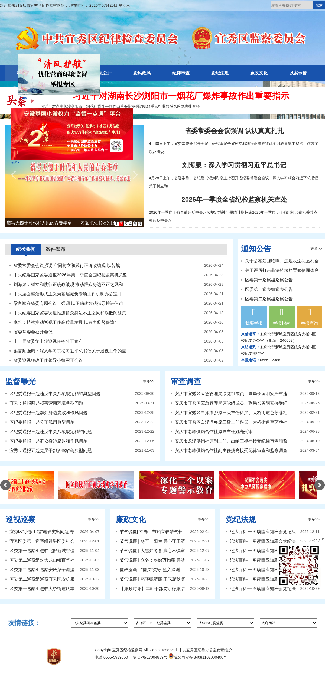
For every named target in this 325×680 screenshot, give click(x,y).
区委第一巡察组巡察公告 (269, 280)
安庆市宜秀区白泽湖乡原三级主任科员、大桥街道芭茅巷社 (231, 412)
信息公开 (103, 73)
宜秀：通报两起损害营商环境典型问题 (46, 403)
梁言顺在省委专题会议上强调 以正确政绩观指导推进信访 (68, 303)
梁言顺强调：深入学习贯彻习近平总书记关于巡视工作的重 (70, 351)
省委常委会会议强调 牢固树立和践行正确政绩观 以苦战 (67, 265)
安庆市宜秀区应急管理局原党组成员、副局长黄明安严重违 (231, 393)
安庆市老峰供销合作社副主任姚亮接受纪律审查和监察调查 (231, 450)
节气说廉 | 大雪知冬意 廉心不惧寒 (152, 550)
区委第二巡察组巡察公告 (269, 299)
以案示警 (298, 73)
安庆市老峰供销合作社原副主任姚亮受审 (214, 431)
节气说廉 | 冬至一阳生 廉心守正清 (152, 541)
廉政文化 (259, 73)
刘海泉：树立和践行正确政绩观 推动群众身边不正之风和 (68, 284)
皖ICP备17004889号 (150, 657)
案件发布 (55, 249)
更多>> (316, 248)
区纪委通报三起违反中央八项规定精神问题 (50, 431)
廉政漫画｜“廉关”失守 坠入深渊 (150, 569)
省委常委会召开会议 (33, 332)
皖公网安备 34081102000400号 (197, 657)
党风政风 (142, 73)
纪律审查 (181, 73)
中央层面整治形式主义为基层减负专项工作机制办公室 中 (68, 294)
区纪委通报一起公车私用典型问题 (41, 422)
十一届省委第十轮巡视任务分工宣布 (48, 341)
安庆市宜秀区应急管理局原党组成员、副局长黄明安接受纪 (231, 403)
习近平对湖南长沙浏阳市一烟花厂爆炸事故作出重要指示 (181, 96)
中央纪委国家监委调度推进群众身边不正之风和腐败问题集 (70, 313)
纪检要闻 (25, 249)
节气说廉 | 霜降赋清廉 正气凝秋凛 (152, 579)
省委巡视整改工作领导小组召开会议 (48, 360)
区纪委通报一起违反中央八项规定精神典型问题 (54, 393)
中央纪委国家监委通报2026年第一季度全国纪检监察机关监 (70, 275)
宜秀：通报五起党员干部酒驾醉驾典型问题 (50, 450)
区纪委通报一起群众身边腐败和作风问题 (48, 412)
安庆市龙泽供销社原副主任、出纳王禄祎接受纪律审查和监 (231, 441)
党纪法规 (220, 73)
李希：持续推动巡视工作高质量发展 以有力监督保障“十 (67, 322)
